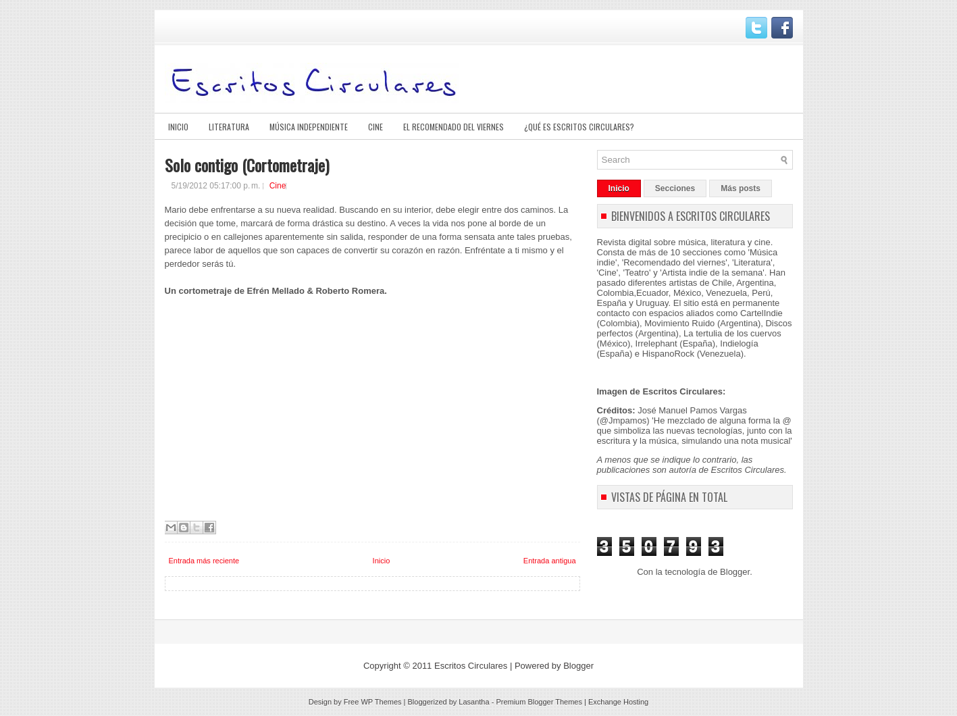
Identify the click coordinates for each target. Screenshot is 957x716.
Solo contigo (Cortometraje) (247, 165)
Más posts (740, 188)
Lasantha (474, 702)
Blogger (735, 572)
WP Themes (381, 702)
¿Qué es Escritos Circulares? (579, 126)
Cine (375, 126)
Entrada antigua (549, 561)
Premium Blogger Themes (539, 702)
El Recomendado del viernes (453, 126)
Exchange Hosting (618, 702)
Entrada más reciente (204, 561)
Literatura (229, 126)
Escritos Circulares (470, 666)
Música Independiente (308, 126)
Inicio (178, 126)
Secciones (675, 188)
